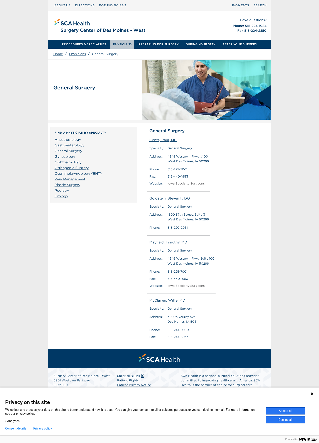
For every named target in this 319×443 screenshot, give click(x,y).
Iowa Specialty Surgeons (186, 183)
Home (58, 54)
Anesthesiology (68, 140)
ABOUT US (62, 5)
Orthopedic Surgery (72, 168)
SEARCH (260, 5)
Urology (61, 196)
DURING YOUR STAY (200, 44)
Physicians (77, 54)
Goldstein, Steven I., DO (169, 198)
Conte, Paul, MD (163, 140)
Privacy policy (42, 428)
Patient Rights (128, 380)
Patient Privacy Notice (134, 385)
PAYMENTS (240, 5)
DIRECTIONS (85, 5)
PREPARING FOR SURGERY (158, 44)
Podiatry (62, 190)
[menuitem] (62, 5)
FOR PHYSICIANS (112, 5)
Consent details (15, 428)
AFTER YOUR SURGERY (239, 44)
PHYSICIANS (122, 44)
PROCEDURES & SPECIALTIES (84, 44)
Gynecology (65, 156)
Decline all (285, 419)
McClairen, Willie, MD (167, 301)
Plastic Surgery (67, 185)
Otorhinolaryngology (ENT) (78, 173)
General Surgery (68, 151)
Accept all (285, 411)
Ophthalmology (68, 162)
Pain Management (70, 179)
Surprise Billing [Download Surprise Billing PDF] (131, 376)
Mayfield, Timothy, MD (168, 242)
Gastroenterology (69, 145)
